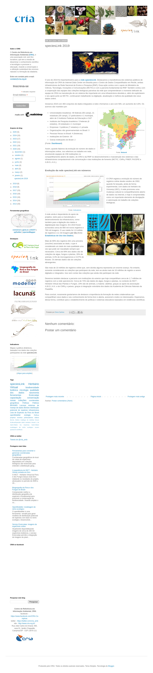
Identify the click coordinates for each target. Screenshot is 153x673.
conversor (17, 230)
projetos (13, 417)
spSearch (13, 429)
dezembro (19, 152)
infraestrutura (34, 410)
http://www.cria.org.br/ (26, 623)
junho (17, 162)
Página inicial (96, 397)
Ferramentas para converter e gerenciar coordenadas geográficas (23, 453)
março (17, 172)
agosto (17, 159)
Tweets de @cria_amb (18, 440)
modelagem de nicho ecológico (21, 427)
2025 (15, 132)
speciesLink (17, 383)
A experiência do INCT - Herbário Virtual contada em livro (25, 471)
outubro (18, 155)
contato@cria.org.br (18, 79)
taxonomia (34, 393)
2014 (15, 201)
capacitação (15, 398)
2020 (15, 149)
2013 (15, 204)
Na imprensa (24, 425)
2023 (15, 139)
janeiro (17, 176)
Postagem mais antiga (136, 397)
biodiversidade (32, 387)
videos (36, 417)
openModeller (15, 415)
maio (17, 165)
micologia (24, 390)
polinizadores (28, 417)
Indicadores (77, 210)
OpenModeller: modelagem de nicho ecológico (24, 508)
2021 (15, 146)
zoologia (27, 415)
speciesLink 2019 (21, 179)
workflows (19, 429)
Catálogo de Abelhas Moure (29, 420)
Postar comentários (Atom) (62, 401)
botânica (14, 390)
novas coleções (18, 400)
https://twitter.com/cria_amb (27, 621)
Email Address (20, 95)
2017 (15, 190)
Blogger (111, 666)
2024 (15, 135)
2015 (15, 197)
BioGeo (27, 408)
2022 (15, 142)
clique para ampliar (24, 373)
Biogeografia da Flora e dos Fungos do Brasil (22, 489)
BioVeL (12, 420)
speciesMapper (29, 232)
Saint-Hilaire (35, 425)
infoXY (33, 230)
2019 (15, 184)
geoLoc (25, 230)
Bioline (17, 420)
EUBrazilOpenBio (15, 422)
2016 (15, 194)
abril (17, 169)
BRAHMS (13, 405)
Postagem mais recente (55, 397)
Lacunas (23, 405)
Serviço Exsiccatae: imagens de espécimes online (24, 525)
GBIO (23, 422)
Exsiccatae (34, 395)
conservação (33, 398)
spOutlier (17, 232)
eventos (20, 417)
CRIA (31, 55)
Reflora (36, 415)
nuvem (37, 427)
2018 (15, 187)
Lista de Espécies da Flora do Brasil (24, 413)
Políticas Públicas (31, 403)
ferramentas (15, 395)
